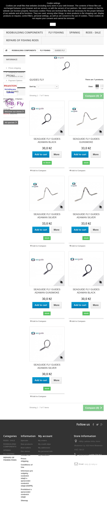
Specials (10, 94)
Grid (97, 86)
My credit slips (44, 444)
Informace (11, 59)
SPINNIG (74, 32)
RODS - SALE (93, 32)
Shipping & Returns (16, 71)
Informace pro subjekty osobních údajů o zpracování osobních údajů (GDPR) (27, 478)
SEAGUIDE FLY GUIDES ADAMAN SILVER (47, 216)
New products (27, 444)
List (102, 86)
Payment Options (15, 79)
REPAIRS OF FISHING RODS (22, 40)
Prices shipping (14, 67)
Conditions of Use (15, 75)
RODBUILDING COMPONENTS (24, 32)
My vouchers (43, 455)
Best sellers (26, 448)
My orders (42, 440)
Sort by (33, 86)
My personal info (45, 451)
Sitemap (24, 500)
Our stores (12, 84)
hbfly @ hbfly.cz (90, 464)
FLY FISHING (56, 32)
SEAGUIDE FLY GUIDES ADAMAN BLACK (47, 140)
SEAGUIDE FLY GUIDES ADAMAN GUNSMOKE (47, 291)
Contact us (25, 455)
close (53, 24)
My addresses (44, 448)
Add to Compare (39, 171)
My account (45, 436)
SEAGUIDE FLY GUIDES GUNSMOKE (86, 140)
